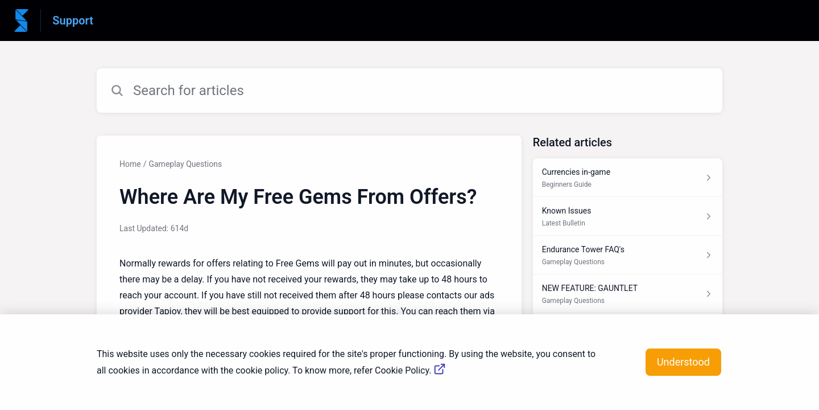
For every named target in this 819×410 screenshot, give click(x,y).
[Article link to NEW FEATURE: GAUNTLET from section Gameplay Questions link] (627, 293)
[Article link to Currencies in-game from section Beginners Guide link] (627, 177)
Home (130, 164)
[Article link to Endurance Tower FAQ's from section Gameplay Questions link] (627, 255)
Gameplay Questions (185, 164)
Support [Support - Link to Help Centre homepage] (72, 20)
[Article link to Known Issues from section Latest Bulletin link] (627, 216)
